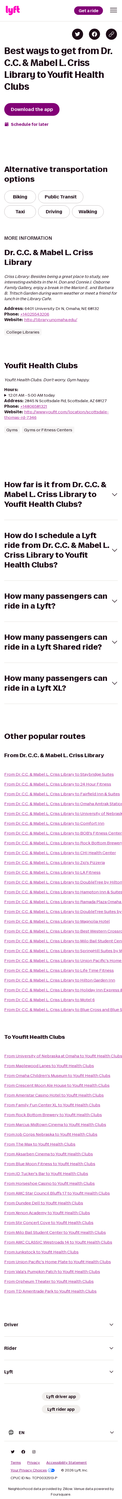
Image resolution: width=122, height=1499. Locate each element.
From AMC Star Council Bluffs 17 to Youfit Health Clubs (57, 1193)
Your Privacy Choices (33, 1470)
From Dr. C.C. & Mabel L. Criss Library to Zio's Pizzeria (54, 862)
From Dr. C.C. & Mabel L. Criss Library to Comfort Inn (54, 823)
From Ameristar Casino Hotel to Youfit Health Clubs (54, 1095)
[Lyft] (12, 10)
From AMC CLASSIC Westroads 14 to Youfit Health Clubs (58, 1242)
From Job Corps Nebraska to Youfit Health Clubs (50, 1134)
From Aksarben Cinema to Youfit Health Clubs (48, 1154)
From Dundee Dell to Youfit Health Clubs (43, 1203)
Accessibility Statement (66, 1462)
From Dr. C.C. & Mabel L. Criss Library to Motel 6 (49, 1000)
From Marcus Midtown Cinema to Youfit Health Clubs (55, 1124)
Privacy (33, 1462)
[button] (113, 10)
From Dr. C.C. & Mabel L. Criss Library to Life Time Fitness (59, 970)
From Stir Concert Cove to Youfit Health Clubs (48, 1222)
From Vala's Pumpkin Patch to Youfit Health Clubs (52, 1271)
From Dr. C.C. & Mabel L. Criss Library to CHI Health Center (60, 852)
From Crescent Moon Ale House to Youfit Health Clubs (57, 1085)
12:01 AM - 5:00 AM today (31, 395)
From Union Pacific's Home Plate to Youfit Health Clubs (57, 1262)
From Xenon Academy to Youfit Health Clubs (47, 1213)
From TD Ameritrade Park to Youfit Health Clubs (50, 1291)
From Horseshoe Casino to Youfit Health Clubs (49, 1183)
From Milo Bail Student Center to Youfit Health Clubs (55, 1232)
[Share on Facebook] (94, 34)
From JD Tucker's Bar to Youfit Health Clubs (46, 1173)
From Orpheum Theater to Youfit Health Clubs (49, 1281)
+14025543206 (34, 314)
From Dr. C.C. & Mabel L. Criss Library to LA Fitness (52, 872)
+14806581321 (33, 406)
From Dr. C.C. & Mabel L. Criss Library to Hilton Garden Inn (59, 980)
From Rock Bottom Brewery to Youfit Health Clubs (53, 1114)
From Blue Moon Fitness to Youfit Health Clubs (49, 1164)
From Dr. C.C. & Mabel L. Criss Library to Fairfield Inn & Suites (62, 794)
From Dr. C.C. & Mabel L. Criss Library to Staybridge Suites (59, 774)
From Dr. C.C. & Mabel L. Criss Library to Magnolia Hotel (57, 921)
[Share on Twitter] (77, 34)
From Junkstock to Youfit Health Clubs (41, 1252)
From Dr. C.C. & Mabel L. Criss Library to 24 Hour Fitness (57, 784)
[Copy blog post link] (111, 34)
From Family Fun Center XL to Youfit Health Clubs (52, 1105)
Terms (16, 1462)
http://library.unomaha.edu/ (50, 319)
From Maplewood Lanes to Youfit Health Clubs (49, 1065)
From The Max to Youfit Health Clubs (39, 1144)
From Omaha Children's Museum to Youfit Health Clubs (57, 1075)
